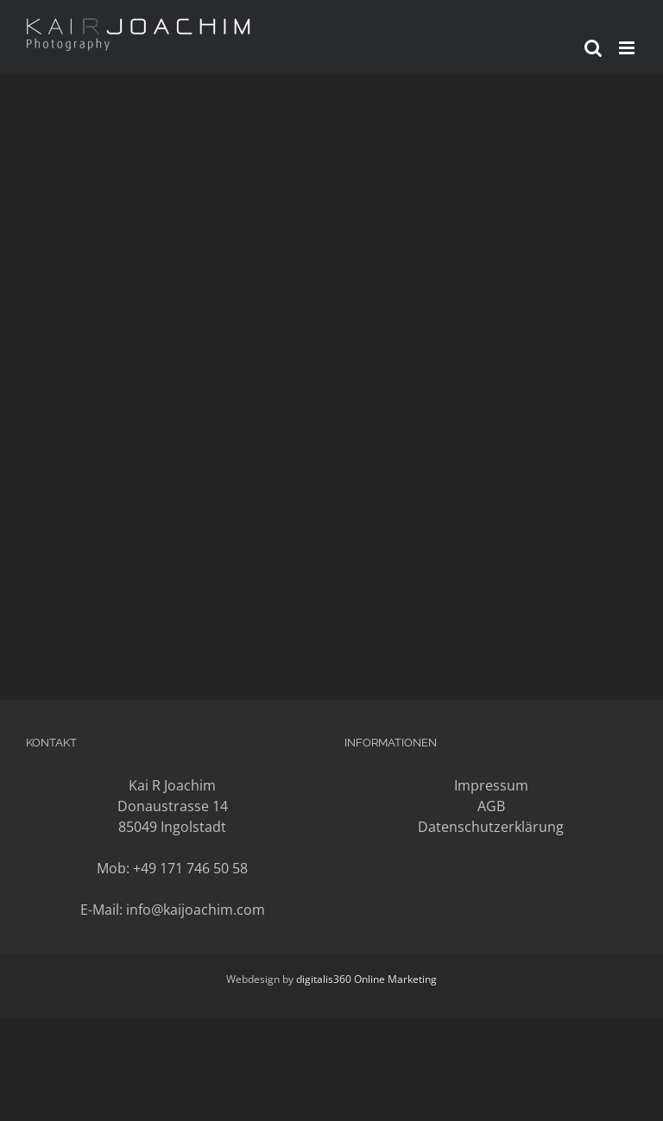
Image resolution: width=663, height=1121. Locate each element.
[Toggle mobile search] (593, 48)
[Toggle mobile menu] (628, 48)
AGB (491, 806)
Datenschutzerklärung (491, 826)
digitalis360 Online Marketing (366, 979)
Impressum (491, 785)
